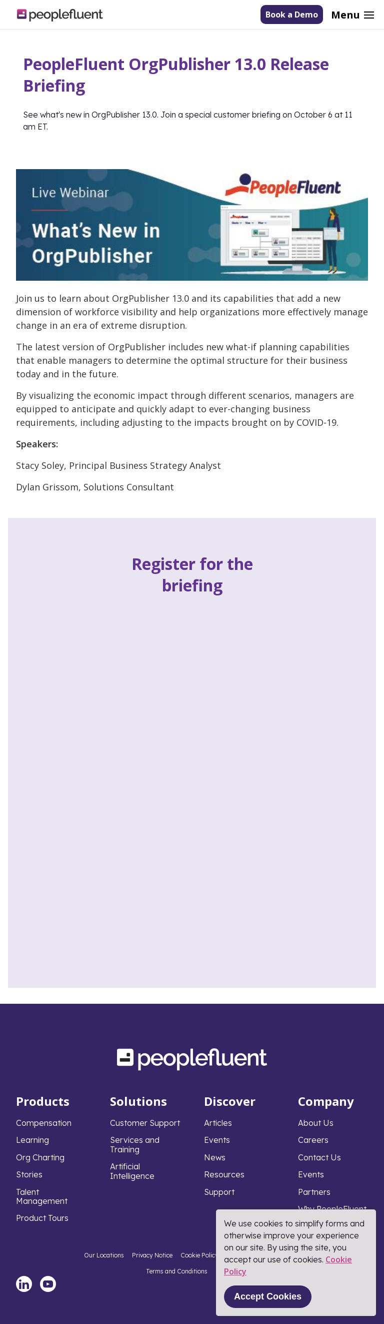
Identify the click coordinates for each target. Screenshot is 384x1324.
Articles (218, 1123)
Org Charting (40, 1157)
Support (219, 1192)
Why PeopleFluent (332, 1209)
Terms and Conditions (177, 1271)
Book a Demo (292, 14)
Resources (224, 1174)
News (215, 1157)
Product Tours (42, 1218)
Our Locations (104, 1255)
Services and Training (135, 1144)
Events (217, 1140)
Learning (32, 1140)
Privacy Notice (152, 1255)
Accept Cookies (268, 1296)
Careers (313, 1140)
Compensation (44, 1123)
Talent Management (42, 1196)
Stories (29, 1174)
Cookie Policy (199, 1255)
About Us (316, 1123)
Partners (314, 1192)
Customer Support (145, 1123)
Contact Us (319, 1157)
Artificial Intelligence (132, 1170)
